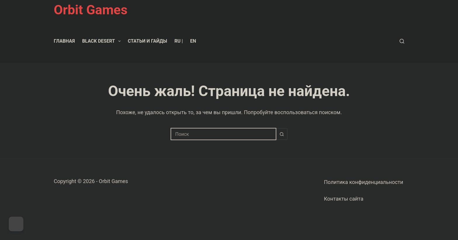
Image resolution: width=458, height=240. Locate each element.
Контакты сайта (343, 199)
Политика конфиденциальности (363, 182)
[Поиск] (402, 41)
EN (193, 41)
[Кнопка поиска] (281, 134)
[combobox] (223, 134)
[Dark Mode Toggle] (16, 224)
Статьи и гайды (147, 41)
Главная (64, 41)
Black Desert (102, 41)
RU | (178, 41)
